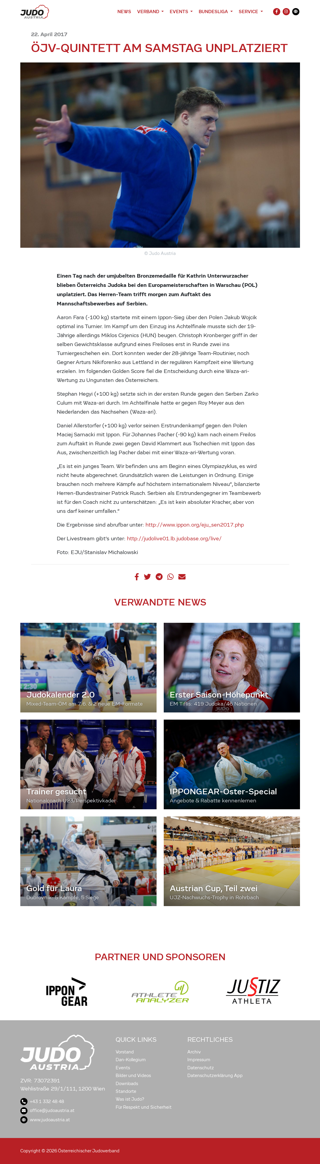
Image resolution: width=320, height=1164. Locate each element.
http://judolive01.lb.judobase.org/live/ (174, 539)
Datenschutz (200, 1067)
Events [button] (179, 11)
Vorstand (125, 1052)
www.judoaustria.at (45, 1119)
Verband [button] (148, 11)
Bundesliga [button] (214, 11)
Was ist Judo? (130, 1099)
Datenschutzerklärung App (215, 1075)
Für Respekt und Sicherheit (144, 1107)
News (124, 11)
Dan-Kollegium (131, 1059)
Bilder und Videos (133, 1075)
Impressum (198, 1059)
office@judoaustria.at (47, 1110)
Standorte (126, 1091)
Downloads (127, 1083)
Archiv (194, 1052)
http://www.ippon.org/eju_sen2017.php (195, 525)
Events (123, 1067)
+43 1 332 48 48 (42, 1101)
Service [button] (249, 11)
